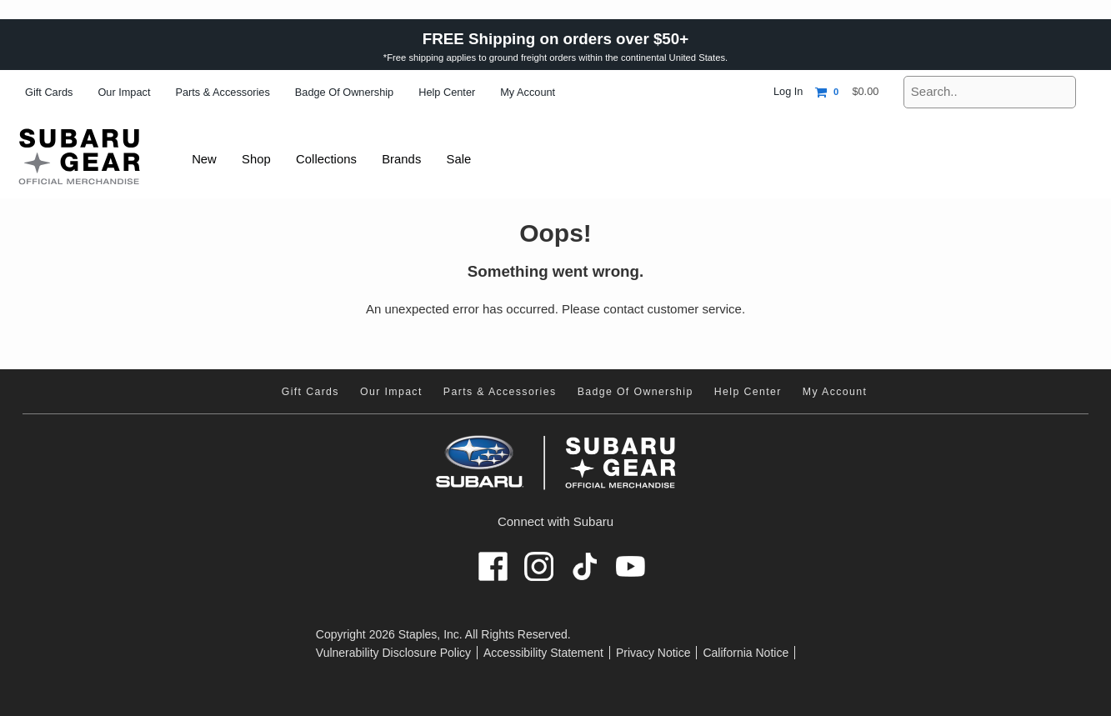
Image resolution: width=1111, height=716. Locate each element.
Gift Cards (49, 92)
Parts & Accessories (222, 92)
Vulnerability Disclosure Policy (393, 652)
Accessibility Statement (543, 652)
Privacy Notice (653, 652)
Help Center (446, 92)
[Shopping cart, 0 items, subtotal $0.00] (846, 92)
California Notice (745, 652)
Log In (788, 91)
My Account (527, 92)
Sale (467, 159)
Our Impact (124, 92)
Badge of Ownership (344, 92)
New (205, 159)
